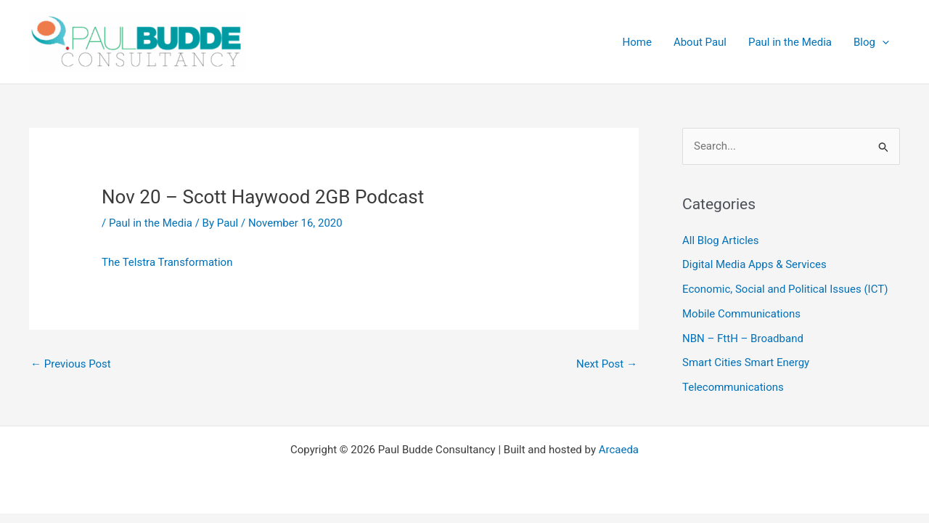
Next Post (606, 363)
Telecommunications (733, 387)
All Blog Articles (720, 240)
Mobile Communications (741, 313)
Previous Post (70, 363)
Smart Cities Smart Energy (745, 362)
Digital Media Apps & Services (754, 264)
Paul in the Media (150, 223)
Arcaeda (619, 449)
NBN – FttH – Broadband (742, 338)
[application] (882, 42)
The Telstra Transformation (167, 262)
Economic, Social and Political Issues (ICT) (785, 289)
